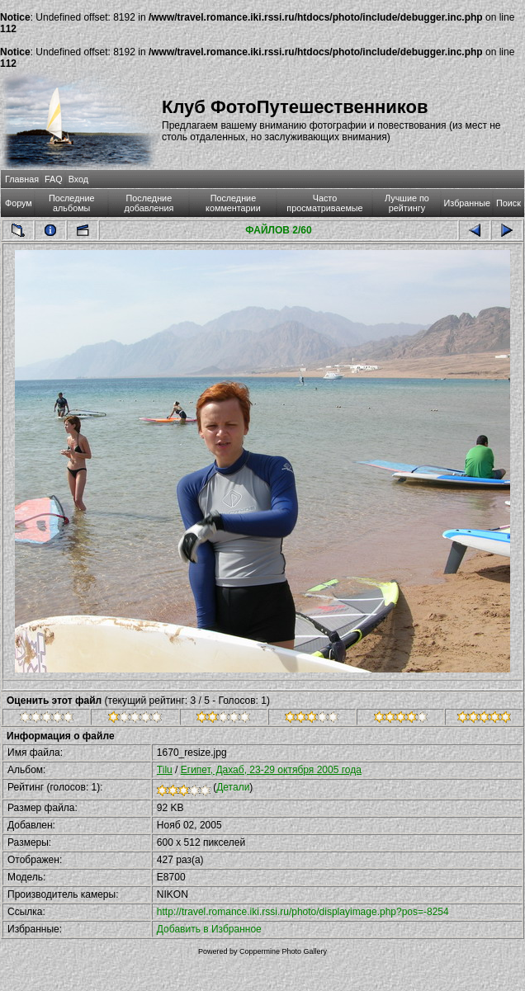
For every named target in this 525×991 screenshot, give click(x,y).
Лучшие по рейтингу (407, 203)
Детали (232, 787)
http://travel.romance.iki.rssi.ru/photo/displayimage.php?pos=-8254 (303, 912)
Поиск (508, 203)
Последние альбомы (72, 203)
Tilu (165, 770)
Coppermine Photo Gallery (283, 951)
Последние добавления (148, 203)
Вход (78, 179)
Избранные (467, 203)
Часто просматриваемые (324, 203)
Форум (18, 203)
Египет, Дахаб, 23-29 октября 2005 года (271, 770)
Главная (22, 179)
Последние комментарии (233, 203)
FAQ (54, 179)
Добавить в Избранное (209, 929)
